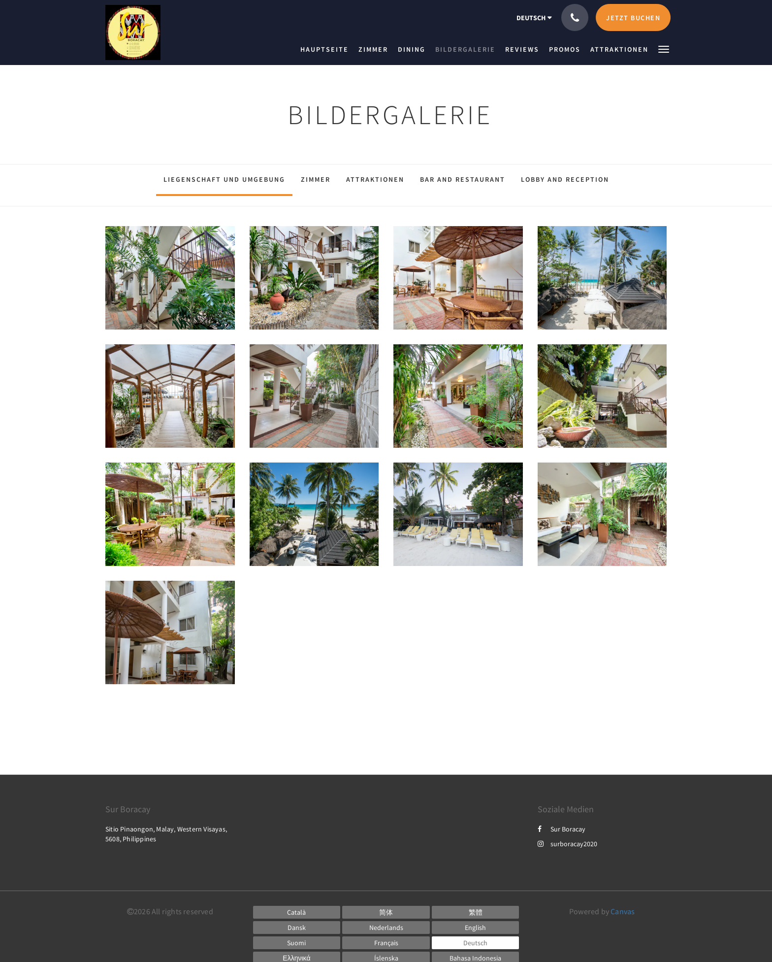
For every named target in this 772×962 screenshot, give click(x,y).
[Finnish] (297, 942)
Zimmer (315, 179)
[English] (475, 927)
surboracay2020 (567, 843)
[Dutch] (386, 927)
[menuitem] (327, 49)
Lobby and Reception (565, 179)
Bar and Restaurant (462, 179)
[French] (386, 942)
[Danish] (297, 927)
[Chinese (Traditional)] (475, 912)
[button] (663, 48)
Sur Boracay (561, 829)
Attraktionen (375, 179)
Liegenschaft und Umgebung (224, 179)
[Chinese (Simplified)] (386, 912)
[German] (475, 942)
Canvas (623, 911)
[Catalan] (297, 912)
